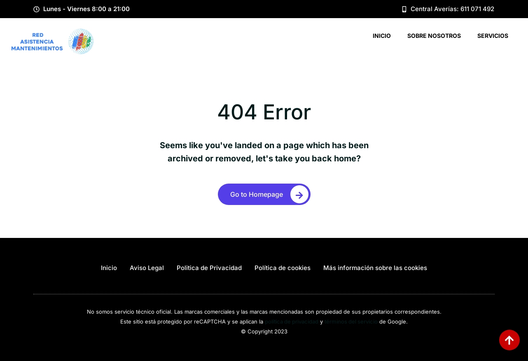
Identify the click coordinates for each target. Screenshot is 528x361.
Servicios (492, 35)
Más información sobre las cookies (375, 268)
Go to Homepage (269, 194)
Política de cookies (283, 268)
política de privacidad (291, 321)
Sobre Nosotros (434, 35)
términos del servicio (351, 321)
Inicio (382, 35)
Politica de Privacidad (209, 268)
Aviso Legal (147, 268)
